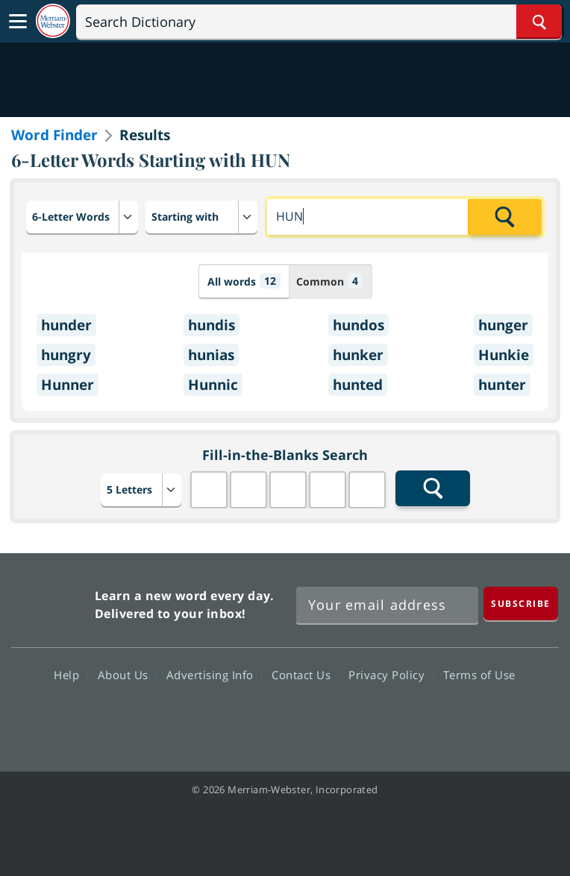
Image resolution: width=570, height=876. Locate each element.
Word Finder (54, 135)
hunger (503, 325)
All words (244, 281)
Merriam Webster (51, 601)
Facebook (204, 718)
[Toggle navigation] (18, 21)
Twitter (258, 718)
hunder (66, 325)
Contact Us (305, 674)
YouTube (311, 718)
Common (329, 281)
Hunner (67, 384)
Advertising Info (214, 674)
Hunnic (213, 384)
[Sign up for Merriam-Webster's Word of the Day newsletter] (387, 605)
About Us (127, 674)
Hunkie (503, 355)
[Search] (319, 21)
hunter (502, 384)
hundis (211, 325)
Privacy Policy (390, 674)
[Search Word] (539, 21)
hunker (358, 355)
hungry (66, 355)
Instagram (365, 718)
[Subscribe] (520, 603)
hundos (358, 325)
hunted (358, 384)
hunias (211, 355)
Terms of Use (479, 674)
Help (70, 674)
